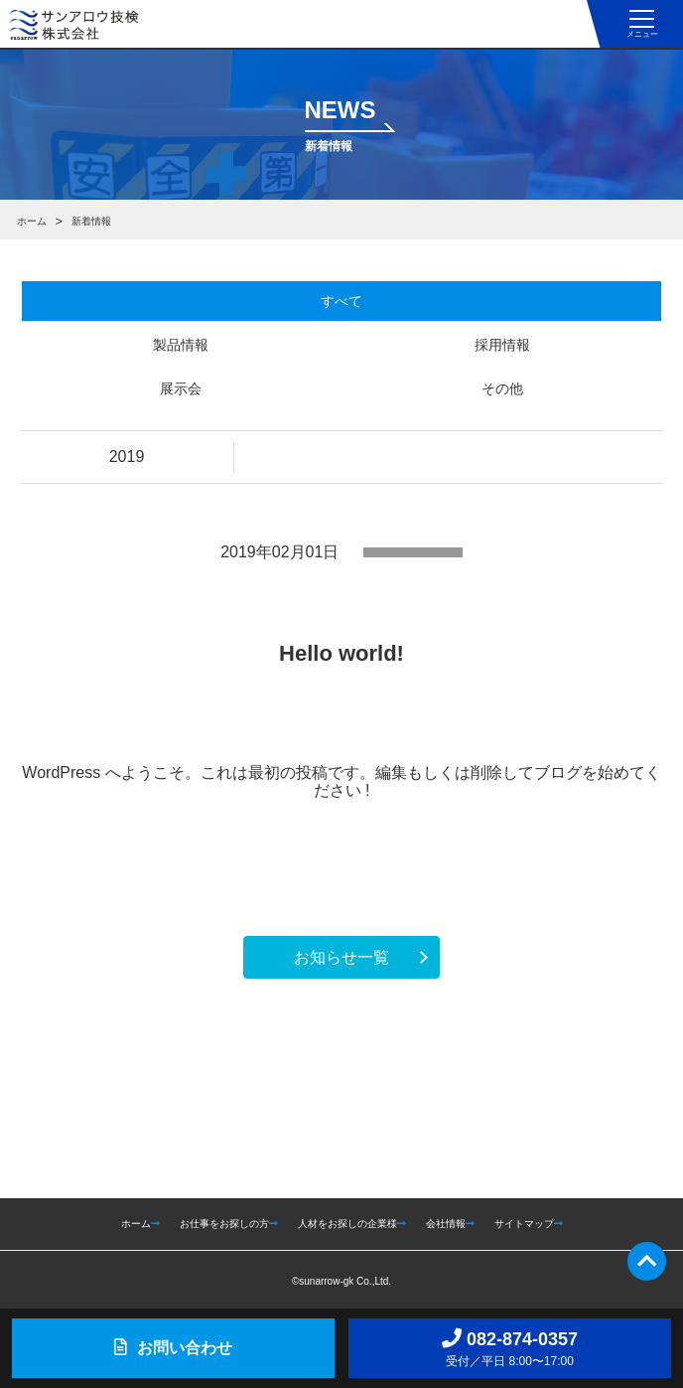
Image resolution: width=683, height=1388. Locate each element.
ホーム (32, 221)
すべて (341, 301)
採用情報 (502, 345)
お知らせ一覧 (341, 957)
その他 (502, 388)
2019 (127, 456)
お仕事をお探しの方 (229, 1223)
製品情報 (180, 345)
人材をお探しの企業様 (352, 1223)
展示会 (181, 388)
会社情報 (450, 1223)
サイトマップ (528, 1223)
